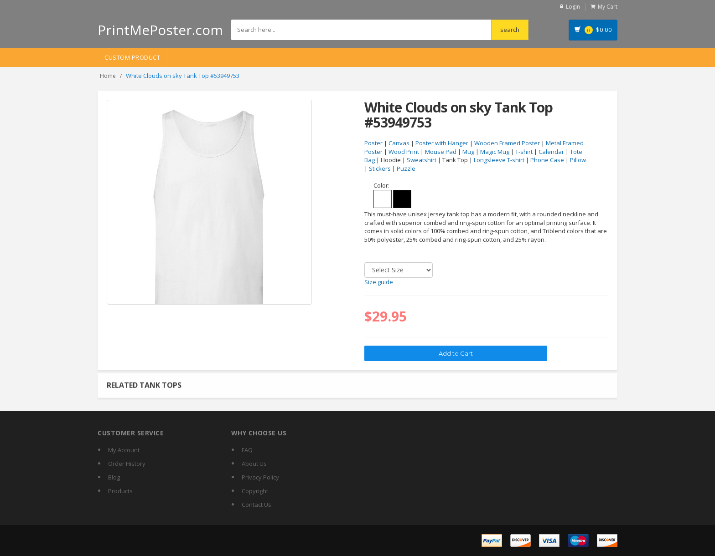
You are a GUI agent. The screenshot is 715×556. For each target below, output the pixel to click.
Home (108, 76)
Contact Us (256, 504)
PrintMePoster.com (160, 29)
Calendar (551, 152)
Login (573, 6)
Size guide (378, 282)
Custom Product (132, 57)
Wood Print (404, 152)
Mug (468, 152)
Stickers (380, 168)
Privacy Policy (260, 477)
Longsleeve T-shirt (499, 160)
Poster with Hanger (441, 143)
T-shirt (524, 152)
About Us (254, 463)
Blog (114, 477)
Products (120, 491)
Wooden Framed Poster (507, 143)
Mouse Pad (440, 152)
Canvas (399, 143)
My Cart (607, 6)
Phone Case (547, 160)
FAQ (247, 450)
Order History (126, 463)
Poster (373, 143)
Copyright (255, 491)
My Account (124, 450)
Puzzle (406, 168)
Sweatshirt (421, 160)
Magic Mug (494, 152)
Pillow (578, 160)
